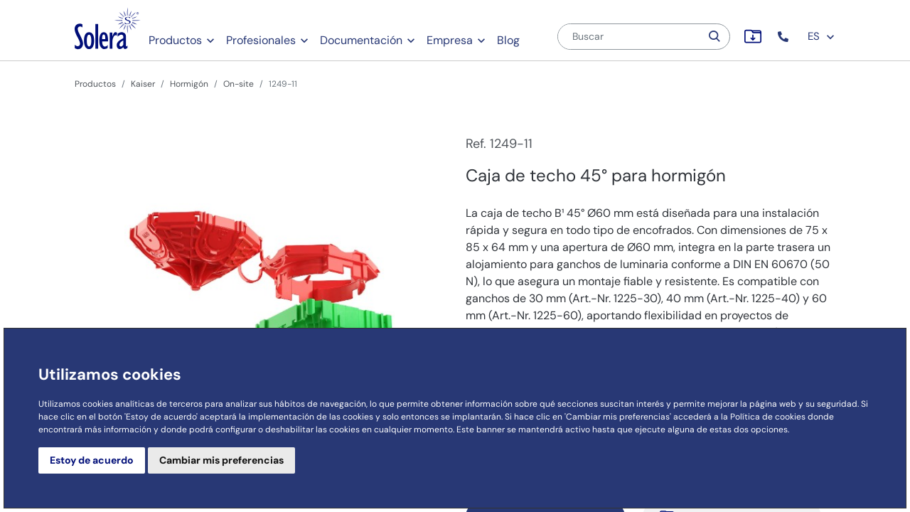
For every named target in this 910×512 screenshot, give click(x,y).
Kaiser (143, 84)
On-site (238, 84)
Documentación (361, 40)
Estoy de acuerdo (92, 460)
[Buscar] (629, 36)
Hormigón (189, 84)
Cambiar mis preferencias (221, 460)
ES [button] (821, 36)
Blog (508, 40)
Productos (175, 40)
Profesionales (261, 40)
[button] (784, 36)
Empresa (450, 40)
